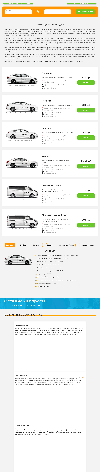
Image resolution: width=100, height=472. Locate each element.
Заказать (86, 82)
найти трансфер (85, 12)
